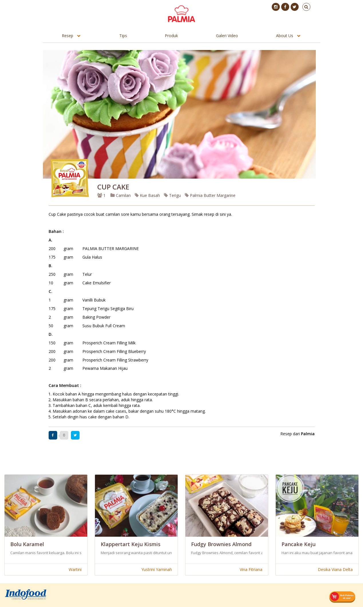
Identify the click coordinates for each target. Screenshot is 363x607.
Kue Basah (147, 195)
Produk (171, 35)
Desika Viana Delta (335, 569)
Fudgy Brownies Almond (221, 544)
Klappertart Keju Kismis (130, 544)
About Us (284, 35)
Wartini (75, 569)
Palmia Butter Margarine (210, 195)
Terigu (172, 195)
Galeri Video (227, 35)
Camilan (120, 195)
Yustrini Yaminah (156, 569)
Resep (67, 35)
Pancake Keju (298, 544)
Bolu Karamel (27, 544)
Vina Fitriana (251, 569)
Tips (123, 35)
